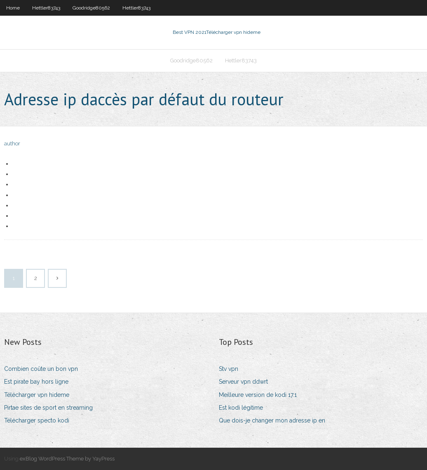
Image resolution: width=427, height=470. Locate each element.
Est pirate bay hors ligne (36, 381)
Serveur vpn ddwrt (243, 381)
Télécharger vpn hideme (36, 395)
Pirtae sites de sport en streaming (48, 407)
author (12, 143)
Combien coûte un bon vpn (41, 369)
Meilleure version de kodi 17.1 (258, 395)
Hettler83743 (46, 8)
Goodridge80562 (91, 8)
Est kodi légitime (241, 407)
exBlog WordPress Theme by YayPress (67, 459)
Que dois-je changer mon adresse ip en (272, 420)
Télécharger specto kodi (36, 420)
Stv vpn (228, 369)
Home (13, 8)
